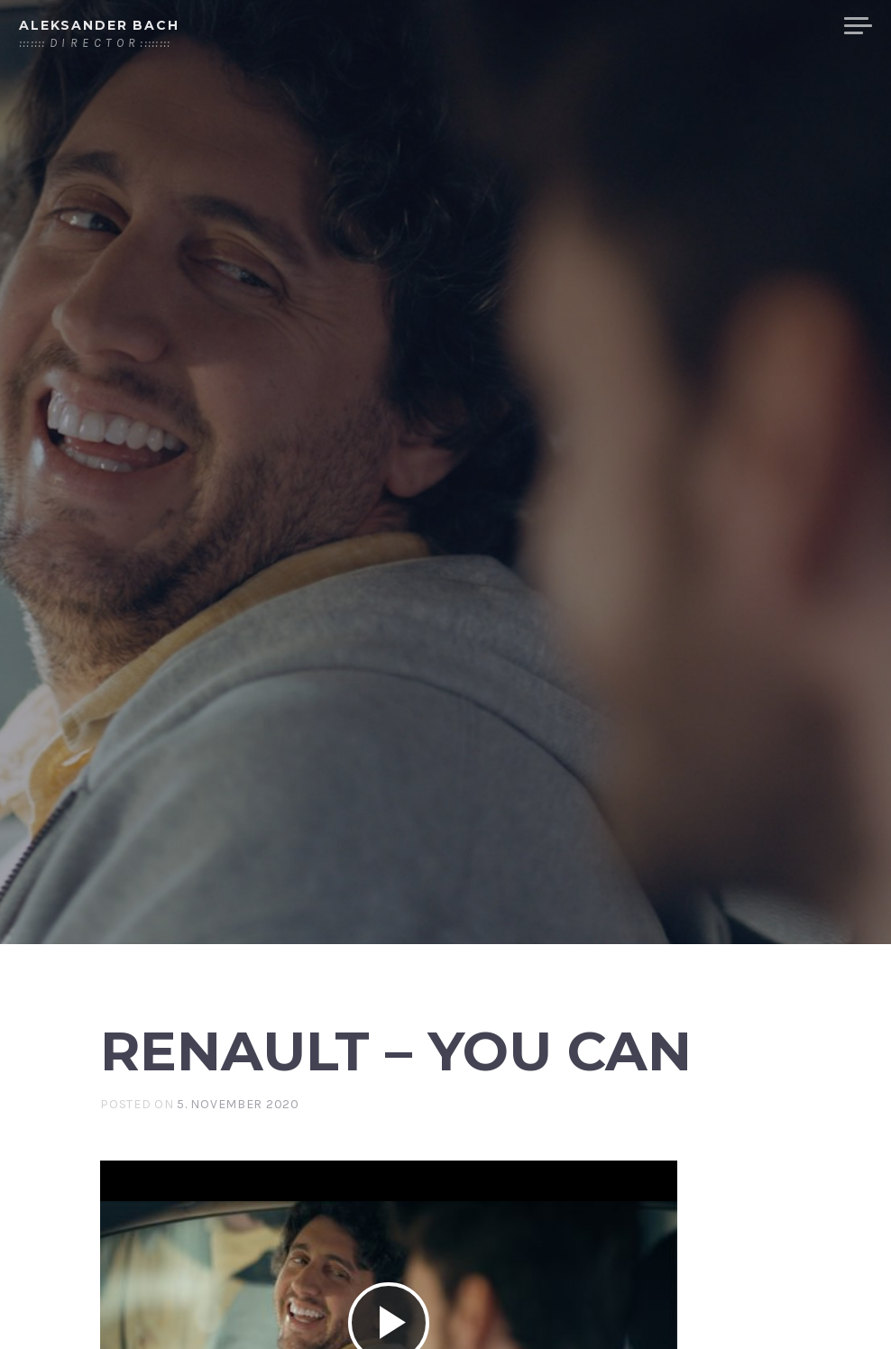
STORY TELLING (604, 26)
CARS (710, 26)
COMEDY (788, 26)
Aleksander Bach (99, 25)
